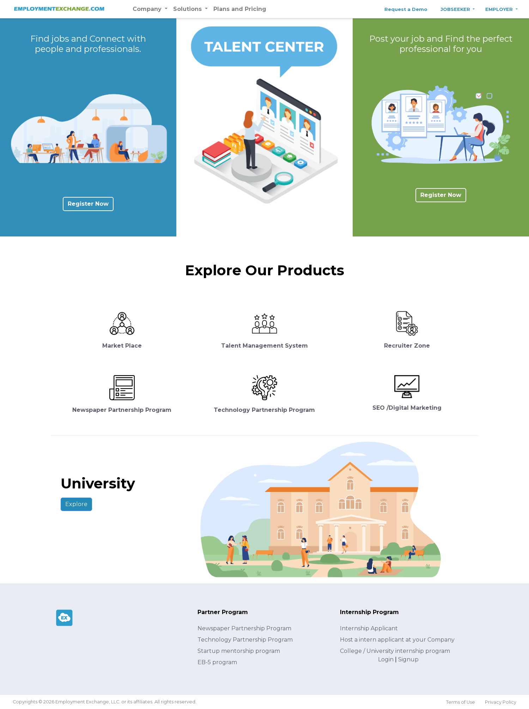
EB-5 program (217, 662)
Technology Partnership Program (245, 639)
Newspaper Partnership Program (244, 628)
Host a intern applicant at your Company (397, 639)
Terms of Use (460, 702)
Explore (76, 504)
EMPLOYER (499, 9)
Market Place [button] (122, 345)
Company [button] (148, 9)
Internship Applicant (369, 628)
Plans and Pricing (239, 9)
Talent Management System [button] (264, 345)
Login (386, 659)
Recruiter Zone (407, 345)
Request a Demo (405, 9)
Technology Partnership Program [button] (264, 410)
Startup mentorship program (238, 651)
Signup (408, 659)
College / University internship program (395, 651)
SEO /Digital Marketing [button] (407, 407)
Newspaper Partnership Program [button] (121, 410)
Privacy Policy (500, 702)
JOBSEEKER (456, 9)
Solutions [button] (188, 9)
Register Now (88, 203)
